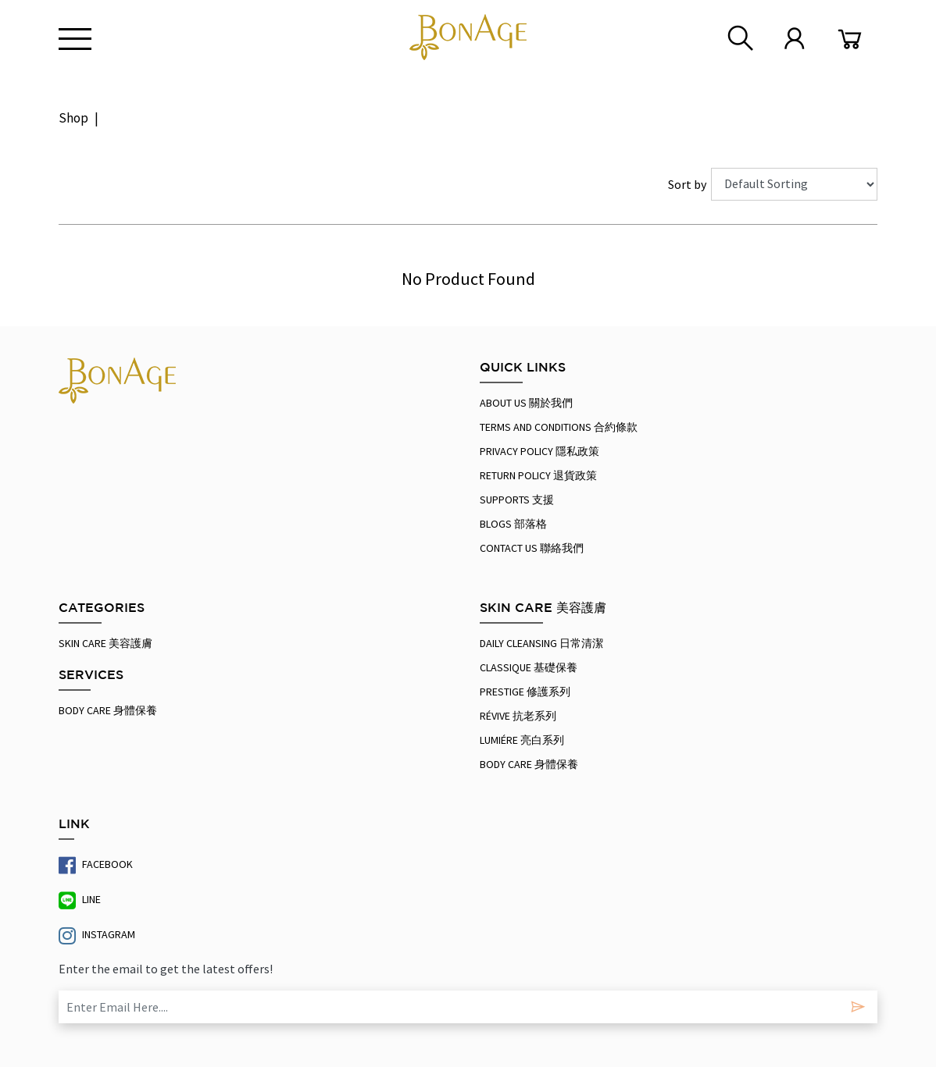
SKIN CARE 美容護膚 (105, 643)
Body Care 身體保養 (108, 710)
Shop (73, 117)
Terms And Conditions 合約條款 (559, 427)
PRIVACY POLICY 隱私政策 (539, 451)
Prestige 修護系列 (525, 692)
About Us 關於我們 (526, 403)
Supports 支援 (517, 500)
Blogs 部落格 (513, 524)
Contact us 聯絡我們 (532, 548)
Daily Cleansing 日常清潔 (541, 643)
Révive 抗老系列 (518, 716)
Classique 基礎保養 (528, 667)
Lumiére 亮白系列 (522, 740)
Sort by (689, 184)
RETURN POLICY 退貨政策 (538, 475)
